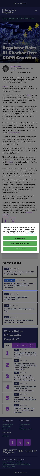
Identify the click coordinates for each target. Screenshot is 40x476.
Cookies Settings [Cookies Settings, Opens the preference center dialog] (20, 238)
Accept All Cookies (20, 248)
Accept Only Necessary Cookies (20, 243)
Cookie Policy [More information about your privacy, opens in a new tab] (32, 232)
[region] (20, 238)
